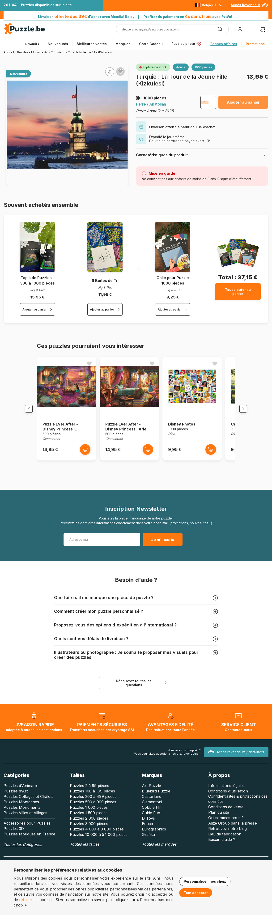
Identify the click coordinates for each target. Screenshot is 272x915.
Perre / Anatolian (151, 104)
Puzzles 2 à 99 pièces (89, 790)
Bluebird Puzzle (156, 795)
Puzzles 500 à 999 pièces (93, 806)
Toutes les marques (159, 848)
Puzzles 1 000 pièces (89, 811)
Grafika (148, 839)
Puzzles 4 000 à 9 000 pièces (97, 833)
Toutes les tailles (84, 848)
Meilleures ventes (92, 44)
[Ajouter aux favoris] (120, 71)
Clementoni (152, 806)
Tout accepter (196, 893)
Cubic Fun (151, 817)
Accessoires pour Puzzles (27, 827)
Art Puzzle (151, 790)
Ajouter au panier (243, 102)
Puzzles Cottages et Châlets (28, 801)
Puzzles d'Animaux (21, 790)
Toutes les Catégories (23, 849)
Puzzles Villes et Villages (25, 817)
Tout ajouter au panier (238, 292)
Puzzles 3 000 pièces (89, 828)
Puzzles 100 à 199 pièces (92, 795)
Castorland (151, 801)
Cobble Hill (152, 811)
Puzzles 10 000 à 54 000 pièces (99, 839)
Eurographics (154, 833)
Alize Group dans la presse (232, 827)
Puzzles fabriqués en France (29, 838)
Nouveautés (58, 44)
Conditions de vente (225, 811)
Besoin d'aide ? (221, 844)
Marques (122, 44)
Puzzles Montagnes (21, 806)
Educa (147, 828)
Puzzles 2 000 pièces (89, 822)
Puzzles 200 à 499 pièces (93, 801)
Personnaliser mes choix (205, 881)
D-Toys (148, 822)
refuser (25, 899)
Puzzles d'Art (16, 795)
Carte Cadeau (151, 44)
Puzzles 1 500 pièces (88, 817)
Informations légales (226, 790)
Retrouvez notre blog (227, 833)
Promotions (255, 44)
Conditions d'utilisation (228, 795)
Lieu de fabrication (224, 838)
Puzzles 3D (14, 833)
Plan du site (218, 816)
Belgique (209, 5)
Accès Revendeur (245, 5)
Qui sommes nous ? (226, 822)
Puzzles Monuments (22, 811)
